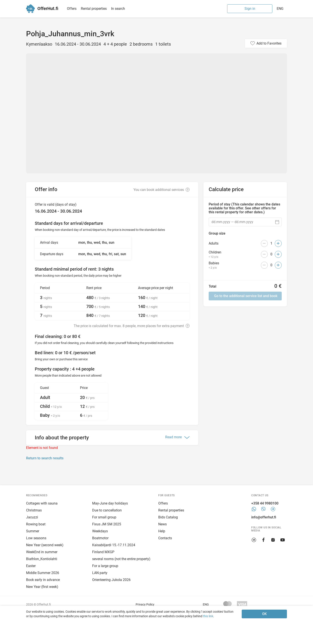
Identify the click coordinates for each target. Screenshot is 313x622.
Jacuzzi (32, 517)
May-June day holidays (110, 503)
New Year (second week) (44, 545)
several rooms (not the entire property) (121, 559)
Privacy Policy (145, 604)
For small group (104, 517)
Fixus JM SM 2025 (106, 524)
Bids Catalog (168, 517)
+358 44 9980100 (264, 503)
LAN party (99, 573)
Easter (31, 566)
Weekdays (100, 531)
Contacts (165, 538)
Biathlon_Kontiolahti (41, 559)
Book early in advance (43, 580)
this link (208, 616)
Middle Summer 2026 (42, 573)
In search (118, 9)
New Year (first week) (42, 587)
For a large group (105, 566)
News (162, 524)
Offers (72, 9)
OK (264, 614)
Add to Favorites (268, 43)
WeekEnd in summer (41, 552)
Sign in (250, 9)
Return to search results (44, 458)
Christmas (34, 510)
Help (161, 531)
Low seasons (36, 538)
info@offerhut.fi (263, 517)
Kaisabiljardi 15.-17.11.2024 (113, 545)
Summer (32, 531)
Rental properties (94, 9)
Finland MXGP (103, 552)
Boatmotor (100, 538)
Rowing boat (35, 524)
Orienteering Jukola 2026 (111, 580)
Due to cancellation (107, 510)
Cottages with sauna (42, 503)
